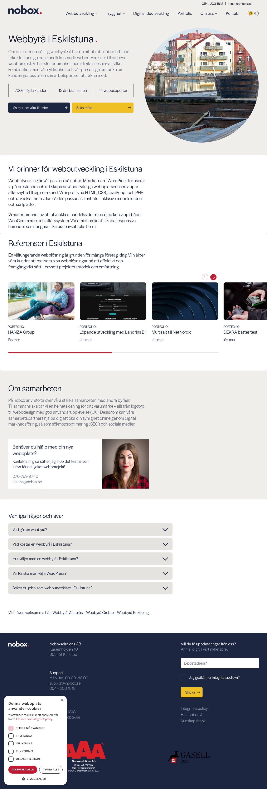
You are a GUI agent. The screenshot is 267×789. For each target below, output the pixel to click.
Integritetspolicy (194, 708)
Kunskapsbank (193, 720)
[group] (62, 312)
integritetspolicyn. (225, 677)
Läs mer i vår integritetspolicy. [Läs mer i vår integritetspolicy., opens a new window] (34, 719)
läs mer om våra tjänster (40, 107)
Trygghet (113, 13)
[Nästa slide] (213, 277)
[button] (35, 778)
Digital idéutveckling (151, 13)
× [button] (62, 700)
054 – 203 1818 (212, 3)
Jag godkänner (214, 677)
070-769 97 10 (25, 492)
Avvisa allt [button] (51, 769)
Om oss (207, 13)
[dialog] (35, 740)
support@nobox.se (65, 683)
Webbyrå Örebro (100, 612)
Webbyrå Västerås (67, 612)
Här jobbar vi (191, 714)
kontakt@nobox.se (240, 3)
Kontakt (233, 13)
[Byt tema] (253, 13)
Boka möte (103, 107)
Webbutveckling (79, 13)
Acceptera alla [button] (23, 769)
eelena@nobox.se (27, 497)
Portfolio (185, 13)
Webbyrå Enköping (133, 612)
